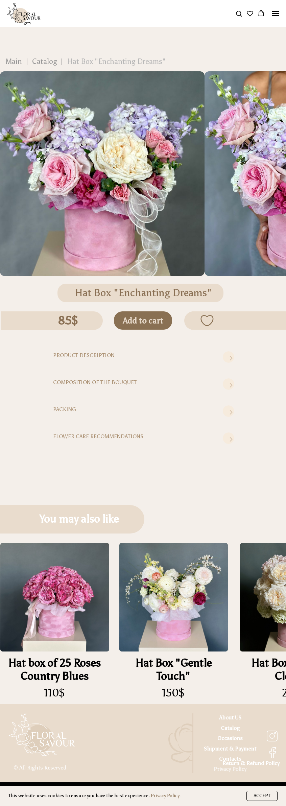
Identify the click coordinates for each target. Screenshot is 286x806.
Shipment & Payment (230, 748)
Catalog (230, 728)
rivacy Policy (231, 769)
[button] (239, 13)
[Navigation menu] (275, 13)
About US (230, 717)
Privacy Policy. (166, 796)
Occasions (230, 738)
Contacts (230, 759)
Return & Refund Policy (251, 763)
